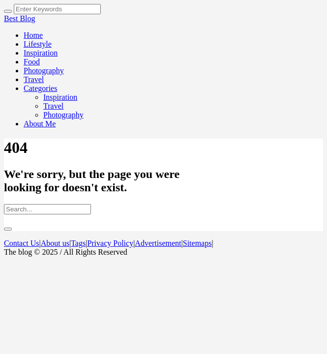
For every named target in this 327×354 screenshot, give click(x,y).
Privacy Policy (110, 243)
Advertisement (158, 243)
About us (55, 243)
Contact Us (21, 243)
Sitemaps (197, 243)
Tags (78, 243)
